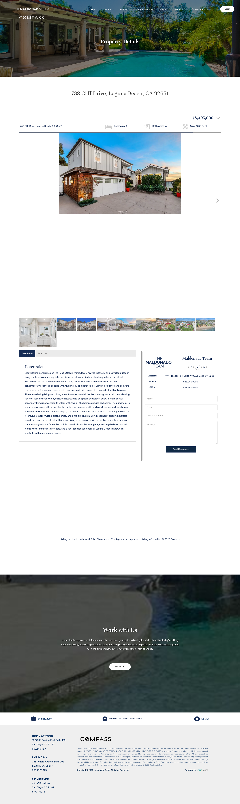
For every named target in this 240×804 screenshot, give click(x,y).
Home (94, 9)
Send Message (181, 449)
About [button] (108, 9)
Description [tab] (27, 353)
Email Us (201, 718)
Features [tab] (42, 353)
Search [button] (123, 9)
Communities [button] (143, 9)
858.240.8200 (202, 9)
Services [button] (179, 9)
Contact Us (119, 666)
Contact (163, 9)
